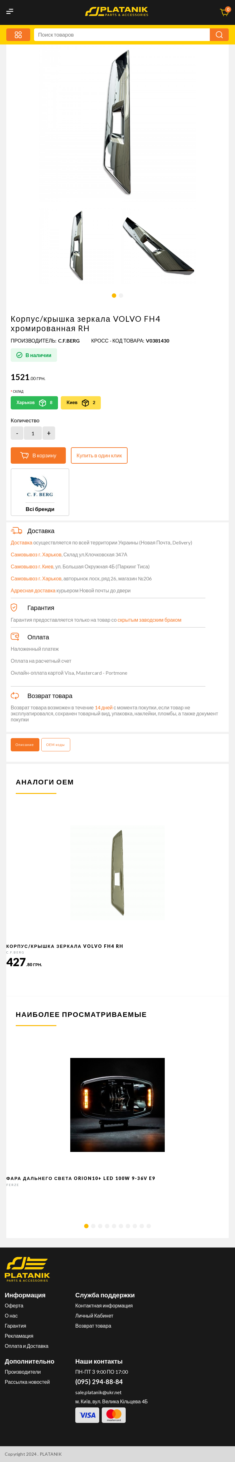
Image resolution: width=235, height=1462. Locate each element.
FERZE (12, 1185)
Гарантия (15, 1326)
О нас (11, 1315)
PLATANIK (51, 1454)
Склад (18, 391)
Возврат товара (93, 1326)
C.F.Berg (69, 340)
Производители (23, 1372)
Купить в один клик (99, 455)
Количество (25, 420)
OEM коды (55, 745)
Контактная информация (104, 1305)
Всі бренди (40, 509)
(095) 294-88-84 (99, 1381)
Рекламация (19, 1336)
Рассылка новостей (27, 1382)
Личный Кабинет (94, 1315)
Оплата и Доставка (27, 1346)
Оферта (14, 1305)
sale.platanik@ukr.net (98, 1392)
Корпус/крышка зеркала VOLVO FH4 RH (64, 946)
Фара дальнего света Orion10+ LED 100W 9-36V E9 (81, 1178)
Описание (24, 745)
